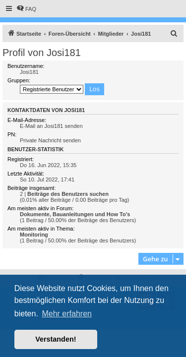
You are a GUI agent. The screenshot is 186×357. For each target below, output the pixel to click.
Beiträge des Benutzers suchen (68, 194)
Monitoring (34, 235)
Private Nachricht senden (50, 140)
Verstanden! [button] (55, 339)
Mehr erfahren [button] (67, 313)
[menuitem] (26, 9)
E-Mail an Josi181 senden (51, 126)
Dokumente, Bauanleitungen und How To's (75, 214)
